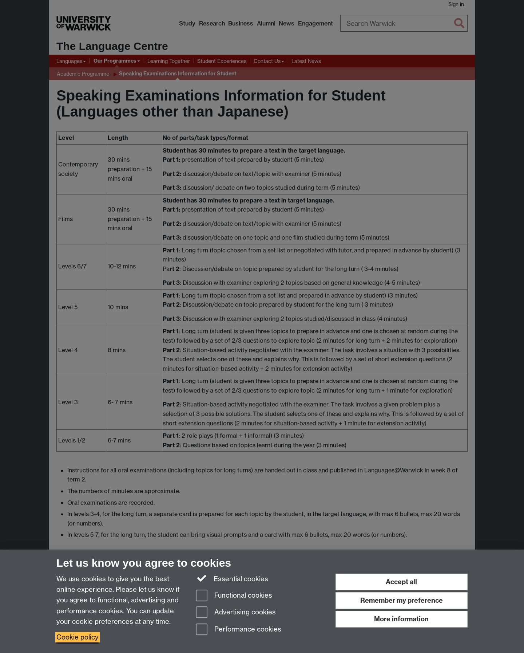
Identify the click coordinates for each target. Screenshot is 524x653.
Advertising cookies (236, 612)
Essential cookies (232, 578)
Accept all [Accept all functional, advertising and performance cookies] (401, 582)
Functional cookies (234, 596)
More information (401, 619)
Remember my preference (401, 600)
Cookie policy (77, 637)
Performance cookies (238, 630)
